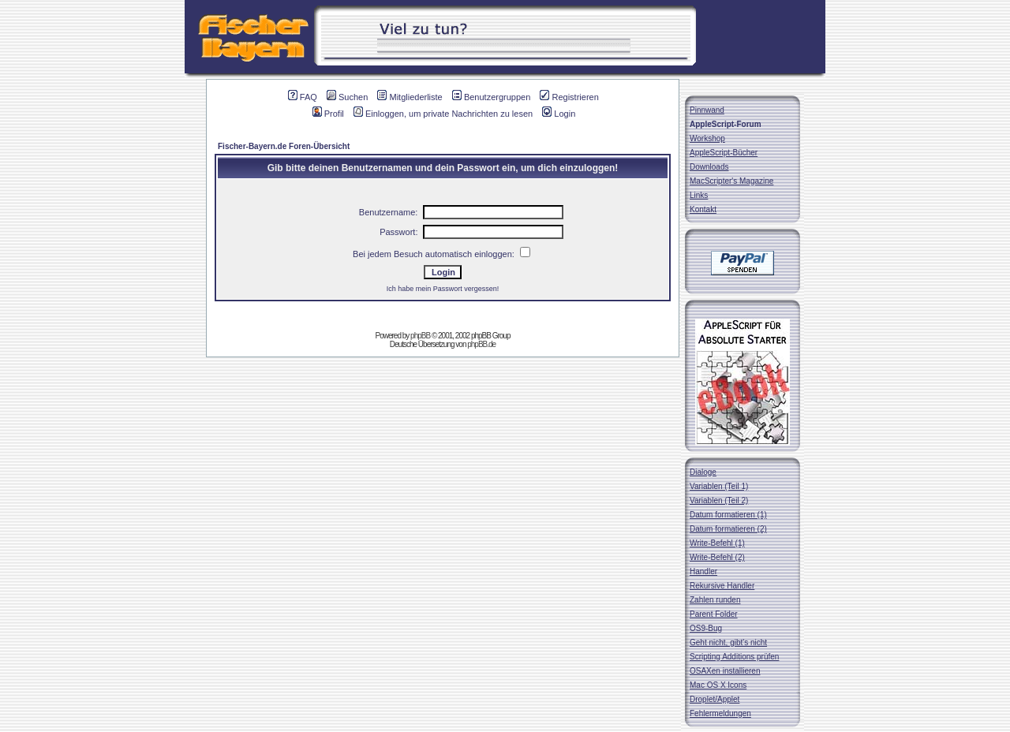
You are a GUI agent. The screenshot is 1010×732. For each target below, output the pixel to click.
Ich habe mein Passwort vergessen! (443, 289)
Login (558, 113)
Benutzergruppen (491, 97)
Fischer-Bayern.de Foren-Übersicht (284, 146)
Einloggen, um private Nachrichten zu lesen (443, 113)
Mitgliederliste (409, 97)
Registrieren (569, 97)
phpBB (420, 335)
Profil (328, 113)
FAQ (302, 97)
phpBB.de (481, 344)
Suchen (347, 97)
